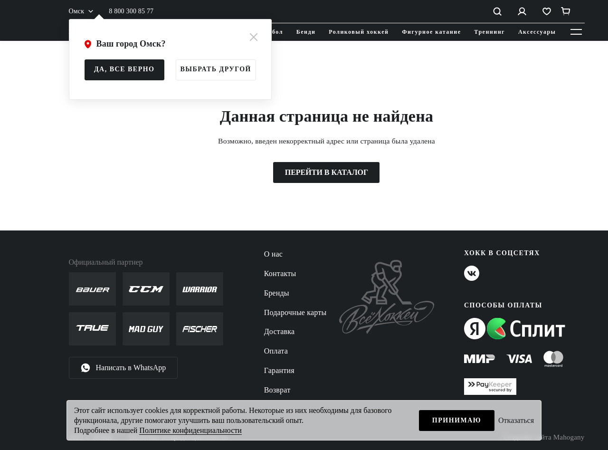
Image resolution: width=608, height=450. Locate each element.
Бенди (306, 32)
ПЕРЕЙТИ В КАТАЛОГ (327, 172)
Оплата (276, 351)
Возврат (277, 390)
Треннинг (489, 32)
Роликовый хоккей (359, 32)
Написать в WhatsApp (123, 368)
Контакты (280, 273)
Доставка (279, 331)
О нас (273, 254)
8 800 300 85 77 (131, 11)
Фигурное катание (431, 32)
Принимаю (456, 420)
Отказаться (516, 420)
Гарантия (279, 370)
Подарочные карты (295, 312)
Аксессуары (537, 32)
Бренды (276, 293)
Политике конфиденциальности (190, 430)
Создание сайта (543, 437)
